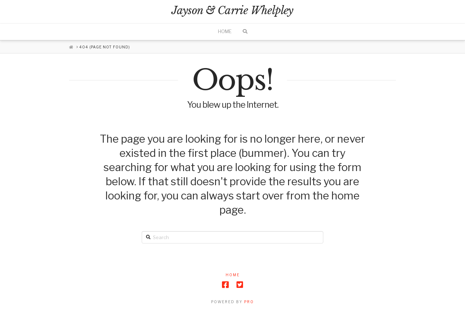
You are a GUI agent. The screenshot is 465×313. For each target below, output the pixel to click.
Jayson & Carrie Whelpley (232, 10)
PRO (249, 302)
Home (233, 275)
